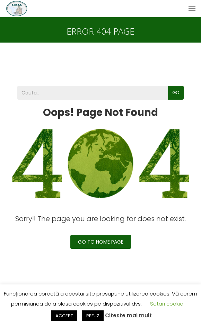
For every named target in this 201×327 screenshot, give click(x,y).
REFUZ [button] (92, 315)
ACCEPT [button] (64, 315)
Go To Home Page (100, 241)
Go (176, 92)
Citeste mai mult (128, 315)
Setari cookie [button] (166, 303)
